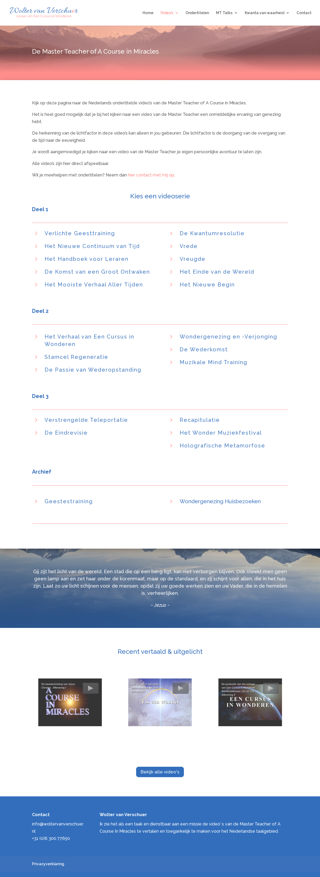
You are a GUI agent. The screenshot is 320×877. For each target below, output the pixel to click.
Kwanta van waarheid (264, 13)
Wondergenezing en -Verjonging (228, 336)
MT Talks (224, 13)
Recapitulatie (200, 420)
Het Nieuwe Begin (207, 284)
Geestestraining (69, 501)
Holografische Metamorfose (222, 445)
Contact (304, 13)
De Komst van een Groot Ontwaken (97, 272)
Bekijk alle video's (160, 771)
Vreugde (193, 259)
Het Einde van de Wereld (217, 272)
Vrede (189, 246)
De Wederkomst (204, 349)
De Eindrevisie (66, 433)
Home (148, 13)
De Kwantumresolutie (212, 233)
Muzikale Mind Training (213, 362)
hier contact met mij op (151, 175)
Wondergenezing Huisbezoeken (220, 501)
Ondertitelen (197, 13)
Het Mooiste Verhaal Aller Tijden (94, 284)
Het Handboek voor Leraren (87, 259)
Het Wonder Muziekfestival (221, 433)
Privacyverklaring (48, 864)
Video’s (166, 13)
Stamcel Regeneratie (76, 357)
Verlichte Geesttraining (80, 233)
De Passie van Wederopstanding (93, 370)
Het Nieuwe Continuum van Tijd (92, 246)
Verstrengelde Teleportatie (86, 420)
